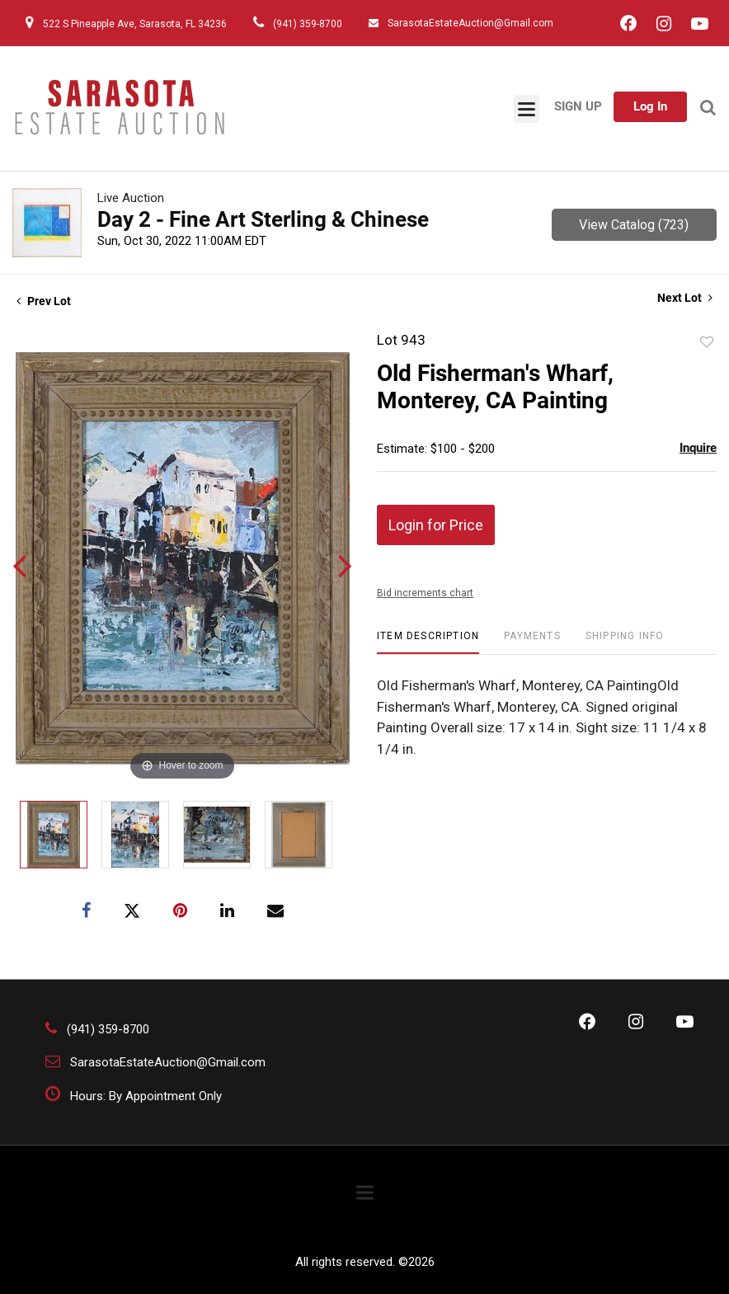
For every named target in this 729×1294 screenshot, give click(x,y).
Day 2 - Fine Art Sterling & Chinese (263, 219)
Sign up (578, 106)
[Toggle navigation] (526, 109)
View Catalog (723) (634, 225)
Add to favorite (707, 342)
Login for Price (435, 525)
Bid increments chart (425, 593)
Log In (650, 106)
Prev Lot (43, 301)
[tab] (428, 642)
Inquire (698, 447)
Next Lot (685, 297)
